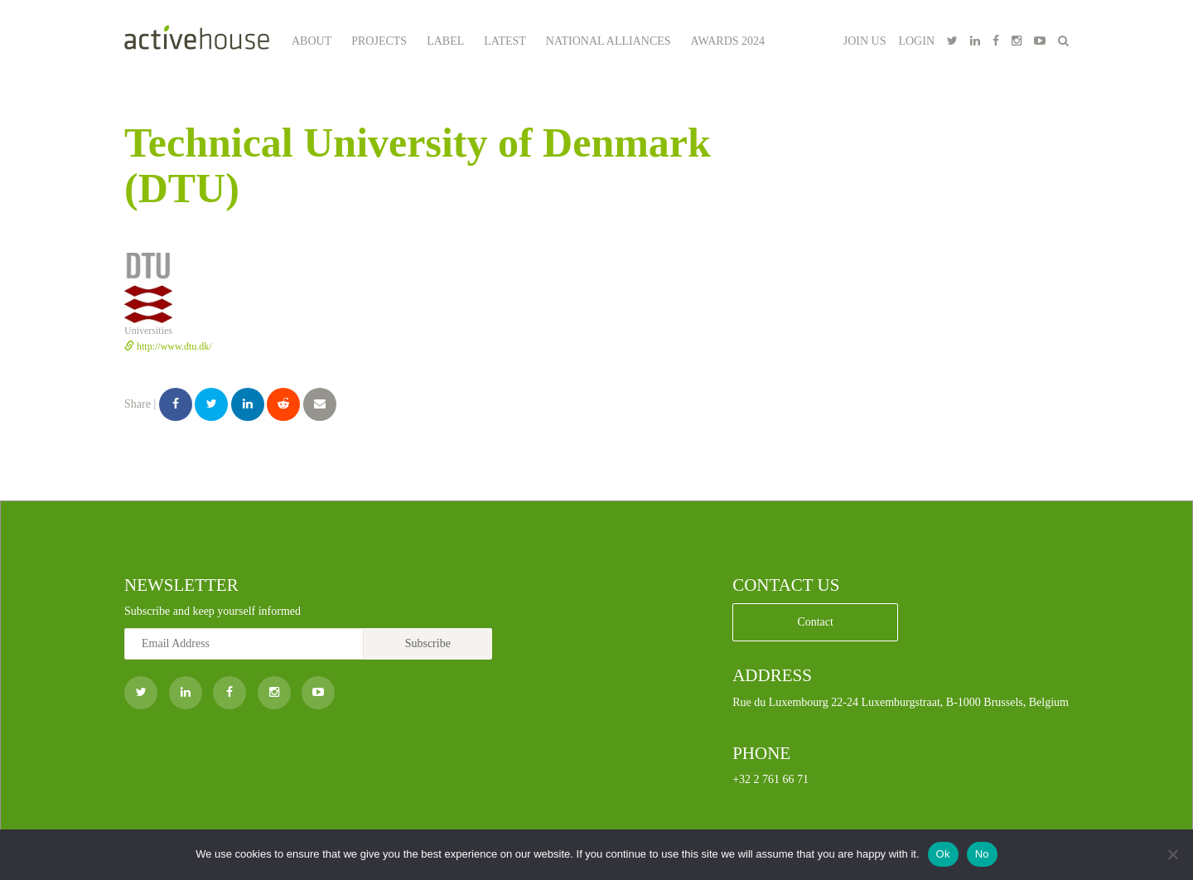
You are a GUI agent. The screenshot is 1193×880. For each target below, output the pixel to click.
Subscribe (428, 643)
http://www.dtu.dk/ (168, 346)
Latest (505, 41)
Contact (815, 622)
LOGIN (916, 41)
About (311, 41)
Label (445, 41)
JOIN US (864, 41)
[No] (1172, 854)
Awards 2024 (728, 41)
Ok (943, 854)
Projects (379, 41)
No (982, 854)
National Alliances (608, 41)
